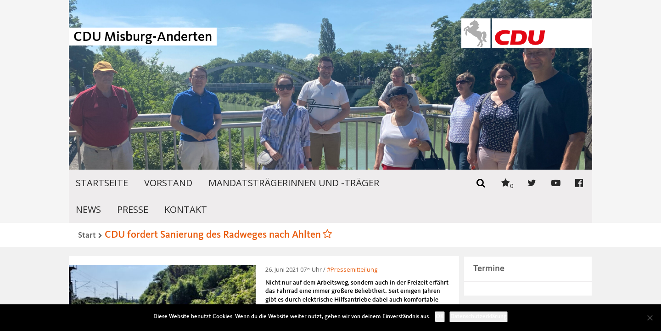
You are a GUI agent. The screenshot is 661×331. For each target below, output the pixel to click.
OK (440, 317)
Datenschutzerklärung (478, 317)
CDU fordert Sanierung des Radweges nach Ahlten (213, 235)
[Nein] (649, 317)
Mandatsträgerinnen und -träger (293, 183)
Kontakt (185, 209)
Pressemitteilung (353, 269)
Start (87, 235)
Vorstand (168, 183)
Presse (132, 209)
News (88, 209)
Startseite (102, 183)
